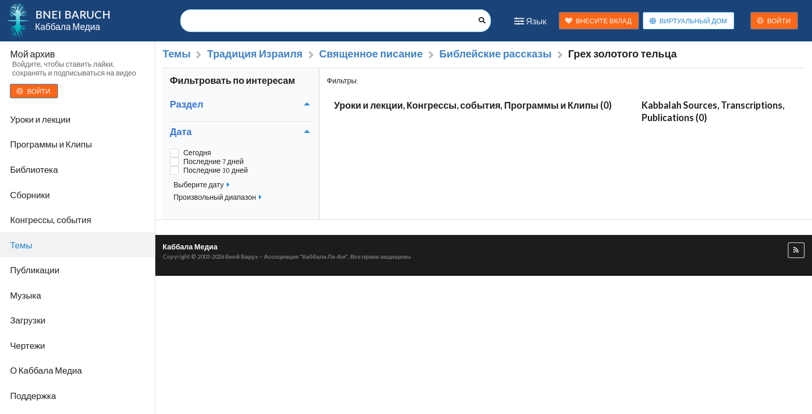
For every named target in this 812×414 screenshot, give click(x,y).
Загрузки (27, 320)
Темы (21, 245)
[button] (796, 250)
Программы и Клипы (51, 144)
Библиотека (33, 169)
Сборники (30, 194)
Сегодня (197, 153)
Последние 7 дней (213, 161)
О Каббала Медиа (46, 370)
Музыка (25, 295)
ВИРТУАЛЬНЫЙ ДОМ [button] (688, 21)
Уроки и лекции (40, 119)
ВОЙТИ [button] (774, 21)
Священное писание (371, 54)
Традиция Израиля (254, 54)
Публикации (34, 269)
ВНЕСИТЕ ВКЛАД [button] (598, 21)
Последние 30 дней (215, 170)
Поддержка (33, 395)
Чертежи (27, 345)
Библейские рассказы (495, 54)
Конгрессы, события (50, 219)
